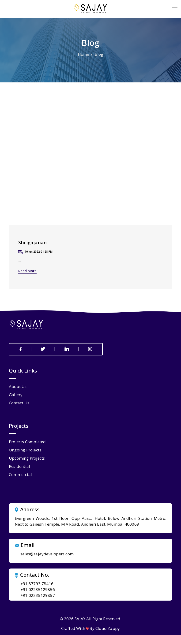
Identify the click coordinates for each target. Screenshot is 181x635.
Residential (19, 466)
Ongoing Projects (25, 450)
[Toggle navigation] (174, 9)
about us (18, 386)
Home (83, 54)
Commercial (20, 474)
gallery (16, 394)
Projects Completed (27, 441)
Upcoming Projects (27, 458)
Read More (27, 270)
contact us (19, 403)
